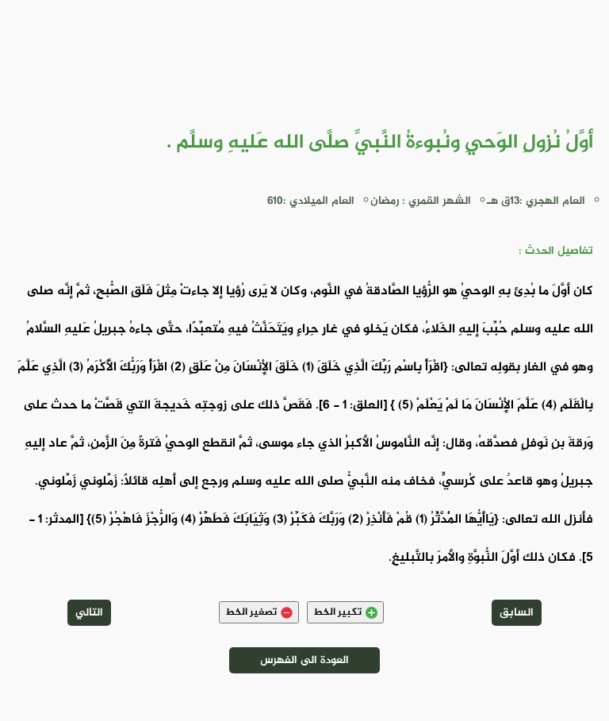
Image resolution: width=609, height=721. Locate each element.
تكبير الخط (345, 612)
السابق (517, 613)
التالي (89, 613)
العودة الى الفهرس (304, 660)
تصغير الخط (259, 612)
